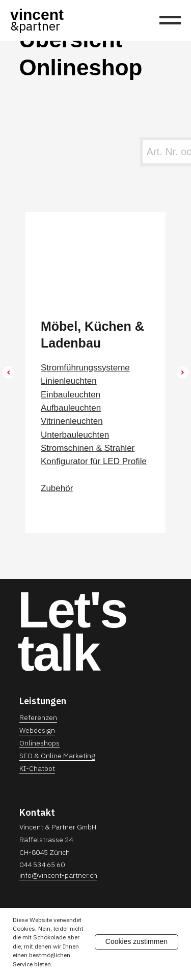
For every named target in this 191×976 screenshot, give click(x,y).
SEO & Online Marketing (57, 755)
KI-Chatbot (37, 768)
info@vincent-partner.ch (58, 875)
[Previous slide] (9, 372)
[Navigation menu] (170, 20)
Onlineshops (39, 743)
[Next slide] (182, 372)
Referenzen (38, 717)
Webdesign (37, 730)
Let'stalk (72, 631)
